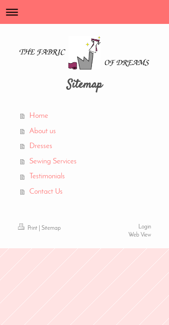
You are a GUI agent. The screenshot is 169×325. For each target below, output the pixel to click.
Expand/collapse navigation (84, 12)
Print (28, 228)
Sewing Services (53, 161)
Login (144, 227)
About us (42, 131)
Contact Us (46, 191)
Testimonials (47, 176)
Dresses (40, 146)
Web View (139, 235)
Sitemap (51, 228)
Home (38, 116)
